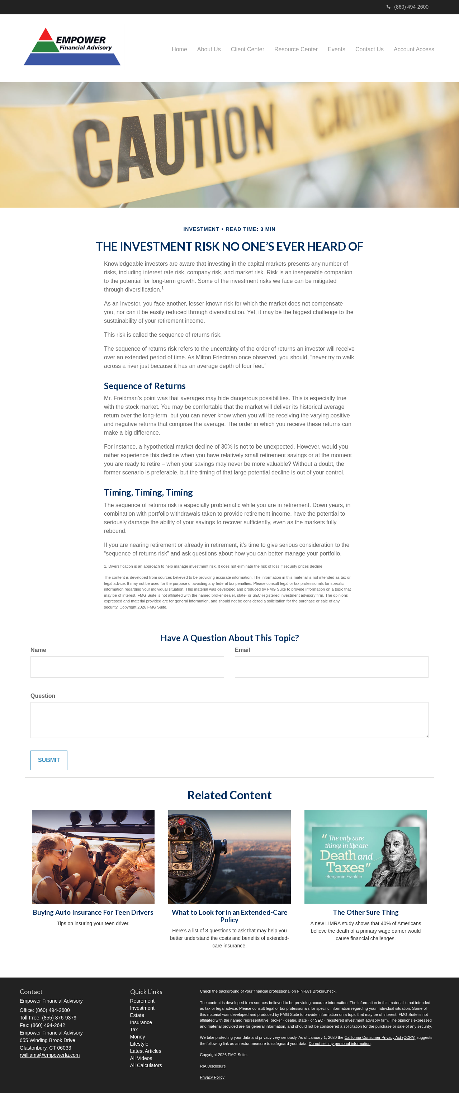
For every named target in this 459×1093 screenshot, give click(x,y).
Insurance (141, 1022)
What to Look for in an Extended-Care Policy (230, 916)
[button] (209, 48)
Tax (134, 1029)
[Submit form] (48, 760)
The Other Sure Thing (366, 912)
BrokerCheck (324, 991)
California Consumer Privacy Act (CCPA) (380, 1037)
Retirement (142, 1001)
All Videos (141, 1058)
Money (137, 1037)
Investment (142, 1008)
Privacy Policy (212, 1077)
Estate (137, 1015)
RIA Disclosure (213, 1066)
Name (38, 650)
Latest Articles (145, 1051)
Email (242, 650)
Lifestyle (139, 1044)
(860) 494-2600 (408, 7)
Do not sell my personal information (339, 1043)
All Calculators (146, 1065)
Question (42, 696)
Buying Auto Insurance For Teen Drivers (93, 912)
